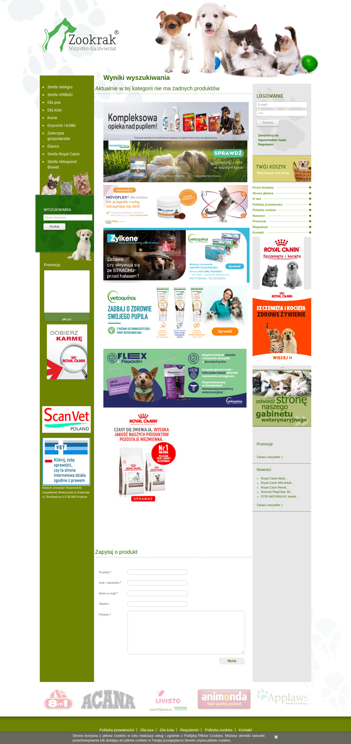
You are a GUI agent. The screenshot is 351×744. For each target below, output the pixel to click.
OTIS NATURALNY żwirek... (280, 496)
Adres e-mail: (108, 593)
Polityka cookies (218, 730)
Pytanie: (105, 614)
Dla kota (54, 110)
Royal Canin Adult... (274, 478)
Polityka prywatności (117, 730)
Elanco (53, 146)
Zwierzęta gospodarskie (58, 136)
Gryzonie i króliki (61, 125)
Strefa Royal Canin (63, 154)
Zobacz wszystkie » (270, 457)
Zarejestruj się (268, 135)
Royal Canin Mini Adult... (277, 482)
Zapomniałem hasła (272, 140)
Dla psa (53, 102)
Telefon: (104, 603)
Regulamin (265, 144)
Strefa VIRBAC (60, 94)
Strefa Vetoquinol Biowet (62, 164)
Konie (52, 118)
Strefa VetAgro (59, 87)
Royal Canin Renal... (274, 487)
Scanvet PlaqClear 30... (277, 491)
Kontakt (245, 730)
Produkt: (105, 572)
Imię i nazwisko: (110, 582)
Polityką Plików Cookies (203, 736)
